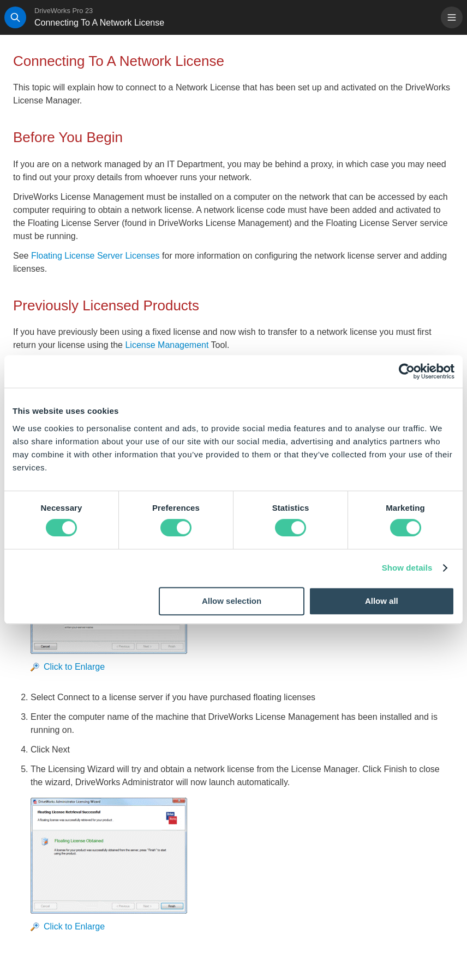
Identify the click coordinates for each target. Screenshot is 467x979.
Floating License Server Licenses (95, 255)
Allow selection (231, 600)
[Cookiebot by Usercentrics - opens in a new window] (406, 371)
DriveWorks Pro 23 (63, 11)
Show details (407, 567)
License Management (166, 345)
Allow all (381, 600)
